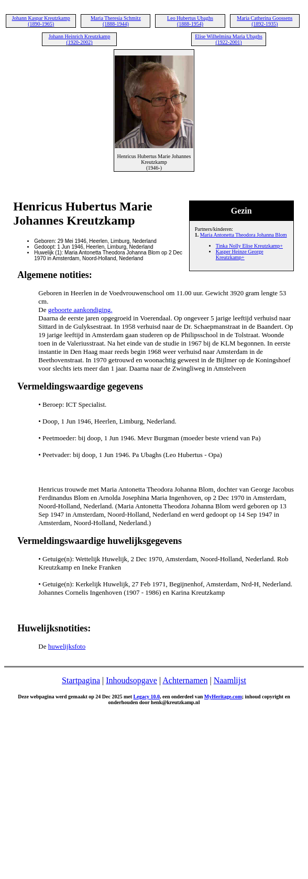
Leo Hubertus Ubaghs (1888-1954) (190, 21)
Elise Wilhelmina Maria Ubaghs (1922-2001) (228, 39)
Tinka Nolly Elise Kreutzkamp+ (249, 246)
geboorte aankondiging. (80, 310)
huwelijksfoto (67, 646)
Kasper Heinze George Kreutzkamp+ (239, 254)
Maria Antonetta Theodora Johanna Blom (243, 235)
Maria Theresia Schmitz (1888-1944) (116, 21)
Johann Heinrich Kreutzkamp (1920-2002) (80, 39)
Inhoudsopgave (131, 680)
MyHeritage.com (223, 696)
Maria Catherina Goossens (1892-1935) (264, 21)
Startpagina (81, 680)
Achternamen (184, 680)
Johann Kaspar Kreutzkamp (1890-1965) (41, 21)
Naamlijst (230, 680)
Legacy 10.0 (147, 696)
